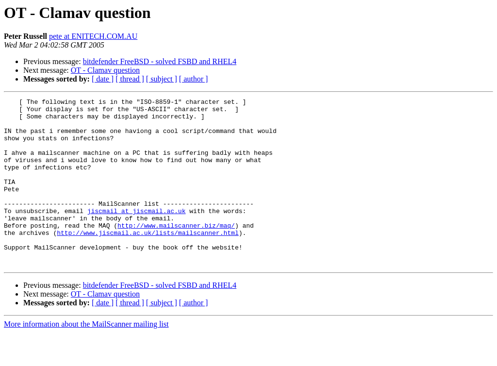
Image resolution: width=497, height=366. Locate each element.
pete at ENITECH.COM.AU (93, 36)
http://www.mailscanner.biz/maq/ (176, 251)
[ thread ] (130, 79)
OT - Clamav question (105, 70)
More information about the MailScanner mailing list (86, 357)
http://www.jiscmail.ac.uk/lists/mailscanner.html (147, 260)
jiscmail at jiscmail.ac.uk (136, 234)
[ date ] (103, 79)
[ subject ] (161, 79)
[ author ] (193, 79)
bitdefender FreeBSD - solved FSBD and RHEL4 (159, 61)
